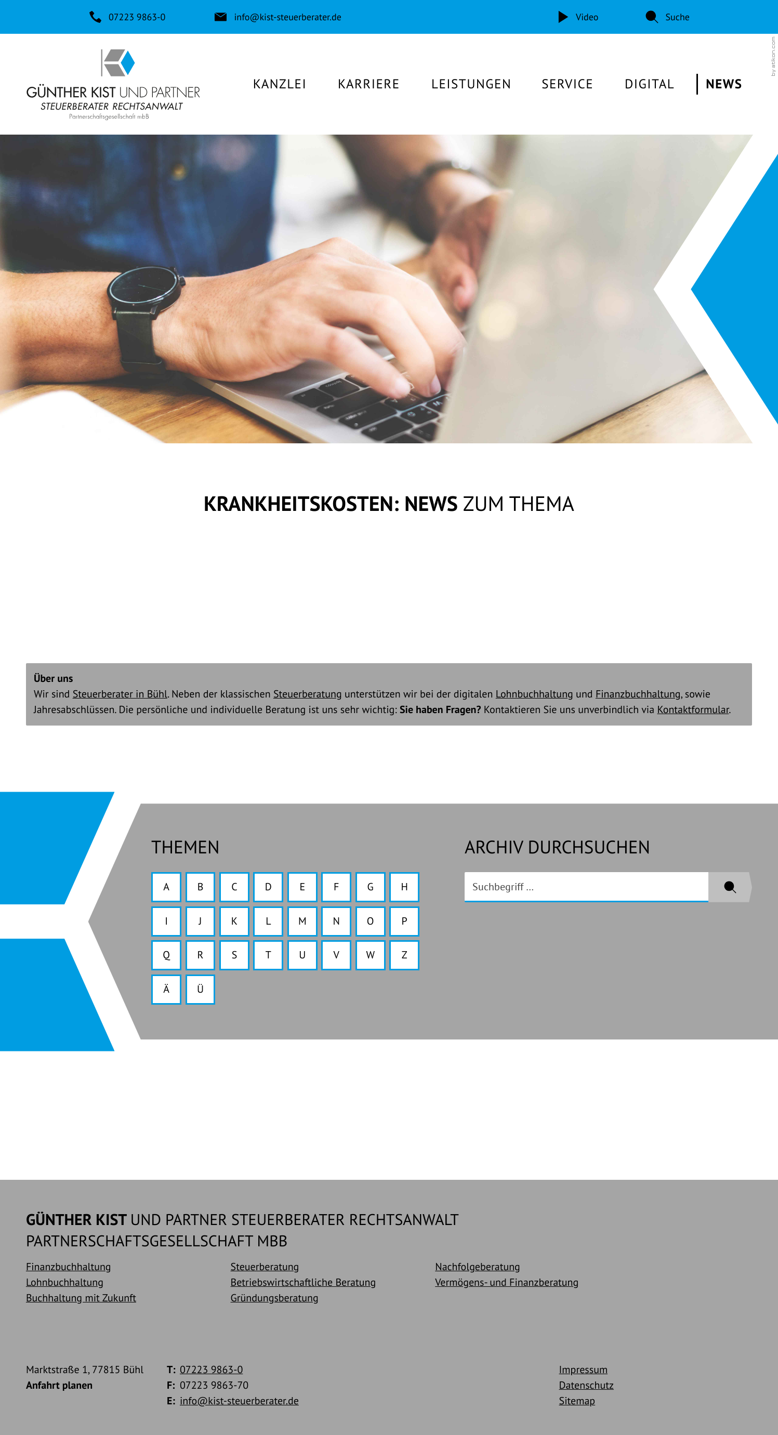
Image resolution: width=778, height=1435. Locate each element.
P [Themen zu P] (404, 921)
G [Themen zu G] (370, 886)
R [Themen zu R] (200, 955)
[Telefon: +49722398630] (128, 17)
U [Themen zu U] (302, 955)
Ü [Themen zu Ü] (200, 989)
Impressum (583, 1369)
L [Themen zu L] (268, 921)
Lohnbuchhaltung (534, 694)
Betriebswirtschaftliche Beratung (303, 1282)
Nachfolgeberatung (477, 1266)
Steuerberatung (307, 694)
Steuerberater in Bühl (120, 694)
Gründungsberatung (275, 1298)
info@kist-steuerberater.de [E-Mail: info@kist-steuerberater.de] (239, 1400)
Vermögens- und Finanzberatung (506, 1282)
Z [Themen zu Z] (404, 955)
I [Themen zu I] (166, 921)
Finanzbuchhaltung (638, 694)
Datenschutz (586, 1385)
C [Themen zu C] (234, 886)
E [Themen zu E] (302, 886)
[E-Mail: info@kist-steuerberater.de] (278, 17)
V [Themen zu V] (336, 955)
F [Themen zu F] (336, 886)
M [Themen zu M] (302, 921)
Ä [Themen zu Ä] (166, 989)
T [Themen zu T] (268, 955)
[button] (667, 17)
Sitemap (577, 1400)
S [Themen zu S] (235, 955)
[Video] (577, 17)
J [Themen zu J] (200, 921)
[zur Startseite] (113, 84)
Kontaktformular (693, 709)
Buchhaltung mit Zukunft (81, 1298)
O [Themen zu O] (370, 921)
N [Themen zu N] (336, 921)
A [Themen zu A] (166, 886)
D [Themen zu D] (268, 886)
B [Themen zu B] (200, 886)
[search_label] (586, 887)
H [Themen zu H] (404, 886)
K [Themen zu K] (234, 921)
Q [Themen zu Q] (166, 955)
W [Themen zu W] (370, 955)
